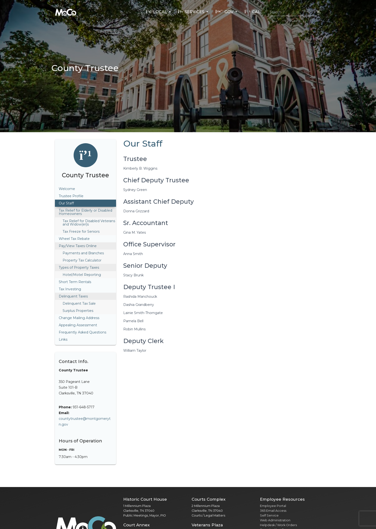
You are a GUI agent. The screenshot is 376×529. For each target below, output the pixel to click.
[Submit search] (319, 12)
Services (191, 12)
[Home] (65, 12)
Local (157, 12)
